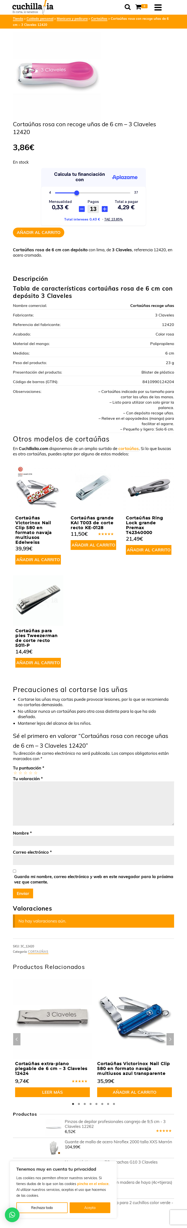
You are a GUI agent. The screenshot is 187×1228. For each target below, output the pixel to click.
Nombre (22, 833)
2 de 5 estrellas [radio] (20, 773)
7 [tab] (108, 1104)
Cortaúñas (38, 952)
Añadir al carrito (38, 232)
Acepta (89, 1208)
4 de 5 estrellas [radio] (30, 773)
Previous (16, 1039)
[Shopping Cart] (152, 7)
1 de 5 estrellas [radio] (15, 773)
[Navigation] (168, 7)
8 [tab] (114, 1104)
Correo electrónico (32, 852)
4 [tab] (90, 1104)
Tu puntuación (28, 767)
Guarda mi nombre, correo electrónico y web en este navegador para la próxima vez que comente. (93, 879)
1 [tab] (73, 1104)
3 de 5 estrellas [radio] (25, 773)
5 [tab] (96, 1104)
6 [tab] (102, 1104)
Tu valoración (28, 778)
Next (170, 1039)
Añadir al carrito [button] (38, 559)
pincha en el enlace (93, 1184)
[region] (63, 1189)
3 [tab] (84, 1104)
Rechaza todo (42, 1208)
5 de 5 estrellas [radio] (35, 773)
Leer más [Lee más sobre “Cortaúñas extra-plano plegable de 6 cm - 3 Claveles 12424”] (52, 1092)
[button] (12, 1214)
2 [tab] (78, 1104)
